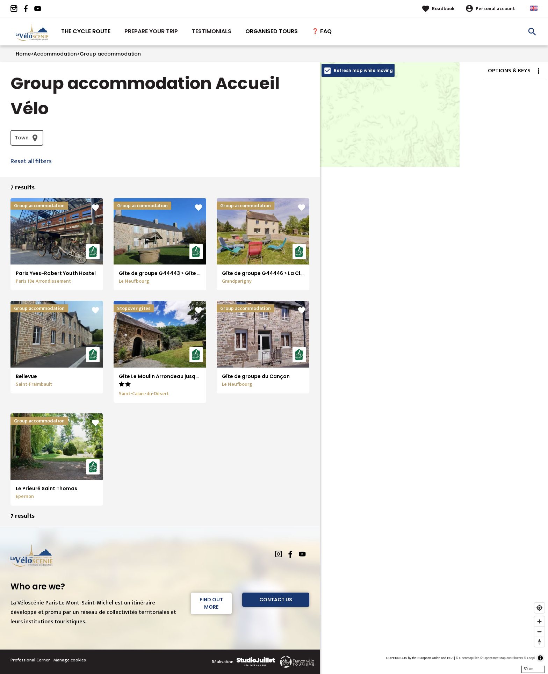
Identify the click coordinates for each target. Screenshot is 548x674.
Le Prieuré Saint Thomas (46, 488)
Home (23, 53)
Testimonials (211, 31)
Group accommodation (110, 53)
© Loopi (529, 658)
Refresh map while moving (363, 70)
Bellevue (26, 376)
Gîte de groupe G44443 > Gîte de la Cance (173, 273)
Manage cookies (69, 660)
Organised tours (271, 31)
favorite (95, 207)
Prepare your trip (151, 31)
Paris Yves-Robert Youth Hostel (56, 273)
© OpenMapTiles (467, 658)
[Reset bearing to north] (539, 642)
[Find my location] (539, 608)
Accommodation (55, 53)
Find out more (211, 603)
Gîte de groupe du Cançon (256, 376)
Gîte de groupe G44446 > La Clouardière (274, 273)
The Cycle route (85, 31)
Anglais (534, 8)
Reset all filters (31, 161)
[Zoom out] (539, 631)
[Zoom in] (539, 621)
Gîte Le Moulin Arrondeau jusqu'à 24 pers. (172, 376)
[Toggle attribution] (540, 658)
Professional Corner (30, 660)
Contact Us (275, 599)
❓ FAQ (322, 31)
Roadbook (443, 9)
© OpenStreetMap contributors (501, 658)
